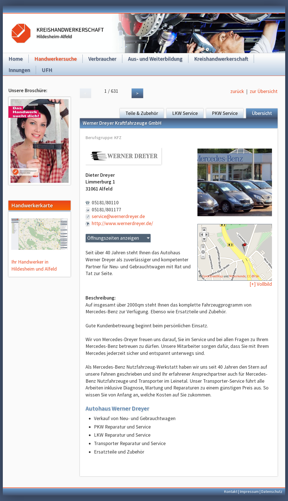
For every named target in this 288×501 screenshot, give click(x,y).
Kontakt (230, 491)
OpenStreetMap (212, 276)
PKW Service (225, 113)
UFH (47, 70)
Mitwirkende (237, 276)
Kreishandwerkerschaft (221, 58)
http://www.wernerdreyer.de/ (122, 223)
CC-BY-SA (253, 276)
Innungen (19, 70)
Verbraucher (102, 58)
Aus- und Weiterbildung (155, 58)
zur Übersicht (264, 91)
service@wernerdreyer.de (118, 216)
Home (15, 58)
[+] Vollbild (260, 284)
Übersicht (262, 113)
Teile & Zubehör (141, 113)
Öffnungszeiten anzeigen (113, 238)
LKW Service (185, 113)
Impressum (249, 491)
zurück (237, 91)
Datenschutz (271, 491)
